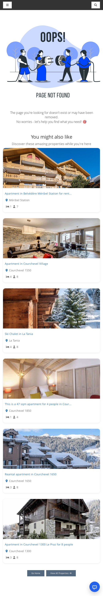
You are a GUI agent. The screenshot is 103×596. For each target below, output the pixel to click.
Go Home (35, 573)
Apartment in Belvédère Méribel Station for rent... (38, 193)
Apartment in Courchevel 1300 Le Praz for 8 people (39, 544)
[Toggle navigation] (95, 5)
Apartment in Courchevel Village (26, 264)
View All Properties (61, 573)
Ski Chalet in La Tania (19, 334)
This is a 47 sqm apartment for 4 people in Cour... (38, 404)
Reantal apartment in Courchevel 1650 (30, 474)
